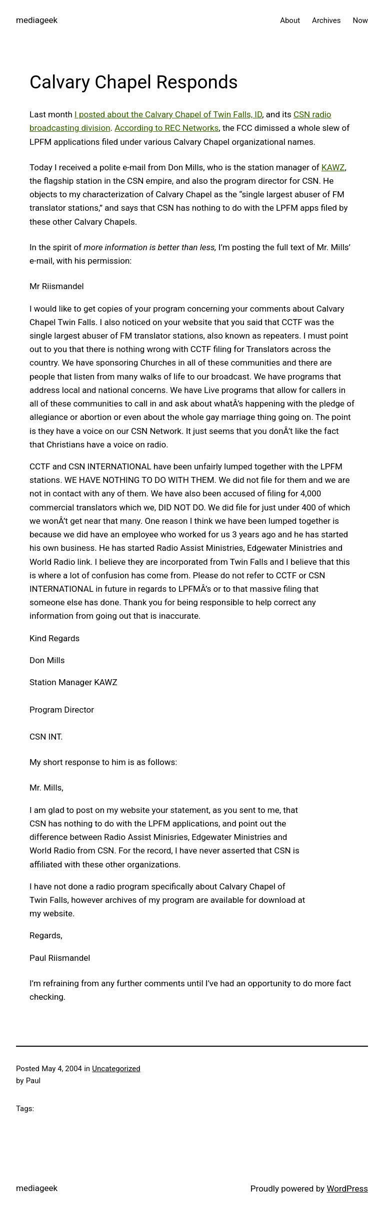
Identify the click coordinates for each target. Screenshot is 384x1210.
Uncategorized (116, 1068)
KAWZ (333, 167)
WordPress (347, 1189)
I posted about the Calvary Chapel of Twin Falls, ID (168, 114)
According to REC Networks (166, 128)
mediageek (37, 20)
